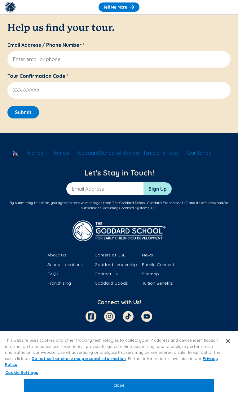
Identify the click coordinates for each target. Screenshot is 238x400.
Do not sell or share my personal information (79, 358)
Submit (23, 112)
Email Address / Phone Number (46, 45)
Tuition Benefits (157, 283)
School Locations (65, 264)
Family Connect (158, 264)
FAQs (53, 274)
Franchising (59, 283)
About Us (56, 255)
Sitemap (150, 274)
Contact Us (106, 274)
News (147, 255)
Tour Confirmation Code (37, 76)
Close (119, 385)
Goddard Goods (111, 283)
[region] (119, 365)
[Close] (228, 341)
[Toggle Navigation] (228, 7)
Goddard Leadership (116, 264)
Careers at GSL (110, 255)
